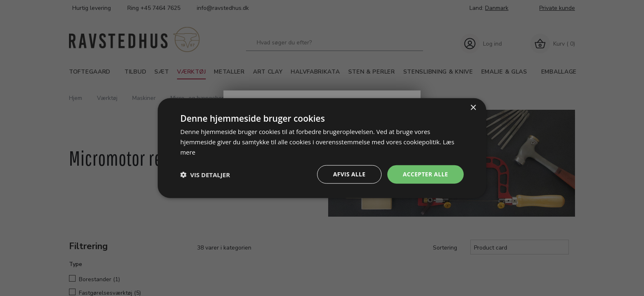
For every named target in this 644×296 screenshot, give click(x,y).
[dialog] (322, 148)
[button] (205, 174)
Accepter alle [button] (425, 174)
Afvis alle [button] (348, 174)
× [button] (473, 107)
